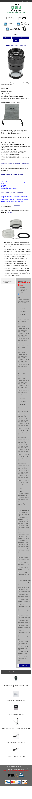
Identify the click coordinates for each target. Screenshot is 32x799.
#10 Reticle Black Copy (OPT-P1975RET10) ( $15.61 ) (23, 553)
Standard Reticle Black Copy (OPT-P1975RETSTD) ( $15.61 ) (23, 514)
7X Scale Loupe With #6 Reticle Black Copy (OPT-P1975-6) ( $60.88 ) (23, 351)
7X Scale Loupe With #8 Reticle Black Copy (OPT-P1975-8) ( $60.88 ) (23, 361)
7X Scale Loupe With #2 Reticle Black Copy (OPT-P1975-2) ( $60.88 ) (23, 330)
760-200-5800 (15, 28)
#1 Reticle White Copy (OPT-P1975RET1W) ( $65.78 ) (24, 591)
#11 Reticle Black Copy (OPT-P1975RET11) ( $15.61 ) (23, 559)
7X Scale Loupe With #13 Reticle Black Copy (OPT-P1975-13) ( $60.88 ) (23, 387)
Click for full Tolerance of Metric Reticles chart (12, 192)
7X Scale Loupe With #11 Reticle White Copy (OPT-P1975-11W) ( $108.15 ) (23, 467)
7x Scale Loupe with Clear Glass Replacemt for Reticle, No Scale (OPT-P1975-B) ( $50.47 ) (23, 301)
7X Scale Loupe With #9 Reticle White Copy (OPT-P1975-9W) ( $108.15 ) (23, 456)
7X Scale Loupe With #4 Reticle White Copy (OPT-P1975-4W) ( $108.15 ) (23, 430)
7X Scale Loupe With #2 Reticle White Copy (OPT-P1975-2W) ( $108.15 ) (23, 420)
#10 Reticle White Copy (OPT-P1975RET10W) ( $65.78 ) (23, 637)
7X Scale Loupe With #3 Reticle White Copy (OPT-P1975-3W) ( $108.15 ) (23, 425)
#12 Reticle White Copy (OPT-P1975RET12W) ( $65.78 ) (23, 648)
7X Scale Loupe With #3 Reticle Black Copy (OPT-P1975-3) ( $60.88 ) (23, 335)
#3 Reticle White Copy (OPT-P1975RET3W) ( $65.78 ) (24, 601)
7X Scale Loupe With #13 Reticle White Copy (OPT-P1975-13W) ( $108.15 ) (23, 477)
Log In (27, 1)
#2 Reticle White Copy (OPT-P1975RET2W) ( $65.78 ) (24, 596)
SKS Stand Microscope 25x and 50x (16, 700)
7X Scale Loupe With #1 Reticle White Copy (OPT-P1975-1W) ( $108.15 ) (23, 415)
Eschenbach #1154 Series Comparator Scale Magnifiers (16, 686)
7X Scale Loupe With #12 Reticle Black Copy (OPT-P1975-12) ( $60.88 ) (23, 382)
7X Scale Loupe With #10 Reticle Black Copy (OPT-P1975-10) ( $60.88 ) (23, 371)
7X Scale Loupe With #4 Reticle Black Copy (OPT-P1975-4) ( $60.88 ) (23, 340)
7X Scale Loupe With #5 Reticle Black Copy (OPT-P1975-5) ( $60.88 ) (23, 345)
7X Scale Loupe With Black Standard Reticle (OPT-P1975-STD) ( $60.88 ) (23, 319)
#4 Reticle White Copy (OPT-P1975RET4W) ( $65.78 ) (24, 606)
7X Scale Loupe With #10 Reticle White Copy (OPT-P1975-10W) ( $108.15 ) (23, 461)
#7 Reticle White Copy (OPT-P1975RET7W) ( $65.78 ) (24, 622)
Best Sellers (3, 32)
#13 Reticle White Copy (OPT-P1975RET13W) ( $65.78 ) (23, 653)
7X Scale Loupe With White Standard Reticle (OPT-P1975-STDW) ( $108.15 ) (24, 409)
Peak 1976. (9, 212)
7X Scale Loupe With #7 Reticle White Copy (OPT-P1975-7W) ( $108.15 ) (23, 446)
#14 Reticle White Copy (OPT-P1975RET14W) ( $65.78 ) (23, 658)
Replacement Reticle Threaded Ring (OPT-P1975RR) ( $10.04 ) (22, 503)
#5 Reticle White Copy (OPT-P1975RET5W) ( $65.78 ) (24, 611)
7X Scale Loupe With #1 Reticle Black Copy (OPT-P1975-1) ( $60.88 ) (23, 325)
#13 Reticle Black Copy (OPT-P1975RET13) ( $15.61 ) (23, 569)
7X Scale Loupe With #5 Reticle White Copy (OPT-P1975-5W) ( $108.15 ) (23, 435)
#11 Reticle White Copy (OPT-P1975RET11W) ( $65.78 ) (23, 643)
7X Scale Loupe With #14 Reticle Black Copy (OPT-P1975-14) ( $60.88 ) (23, 392)
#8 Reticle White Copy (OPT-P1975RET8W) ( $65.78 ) (24, 627)
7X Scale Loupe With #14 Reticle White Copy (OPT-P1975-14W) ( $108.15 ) (23, 482)
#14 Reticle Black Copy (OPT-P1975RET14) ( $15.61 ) (23, 574)
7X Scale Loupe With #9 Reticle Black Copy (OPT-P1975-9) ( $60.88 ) (23, 366)
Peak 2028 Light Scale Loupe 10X (16, 756)
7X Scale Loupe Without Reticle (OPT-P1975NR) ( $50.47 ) (23, 296)
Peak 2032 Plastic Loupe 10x (16, 714)
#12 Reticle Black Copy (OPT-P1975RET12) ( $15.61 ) (23, 564)
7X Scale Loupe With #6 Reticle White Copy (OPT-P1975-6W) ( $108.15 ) (23, 441)
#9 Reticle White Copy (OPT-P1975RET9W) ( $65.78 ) (24, 632)
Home (22, 1)
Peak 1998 (17, 205)
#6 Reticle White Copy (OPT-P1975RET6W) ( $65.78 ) (24, 617)
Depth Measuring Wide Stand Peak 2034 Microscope (16, 728)
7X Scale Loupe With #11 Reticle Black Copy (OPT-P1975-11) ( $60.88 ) (23, 377)
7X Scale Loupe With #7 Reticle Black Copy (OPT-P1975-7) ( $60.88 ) (23, 356)
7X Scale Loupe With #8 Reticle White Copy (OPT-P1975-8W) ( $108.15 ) (23, 451)
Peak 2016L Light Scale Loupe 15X (16, 742)
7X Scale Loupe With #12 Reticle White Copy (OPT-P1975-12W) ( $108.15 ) (23, 472)
